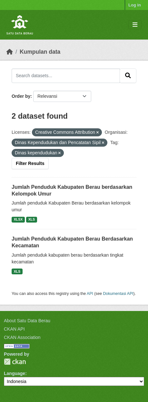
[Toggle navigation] (135, 25)
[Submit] (128, 76)
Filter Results (30, 163)
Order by (21, 96)
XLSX (18, 219)
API (90, 293)
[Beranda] (9, 52)
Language (14, 373)
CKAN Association (22, 337)
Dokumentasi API (118, 293)
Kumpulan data (40, 52)
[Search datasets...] (66, 76)
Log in (134, 5)
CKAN (15, 361)
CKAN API (14, 329)
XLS (31, 219)
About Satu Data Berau (27, 320)
